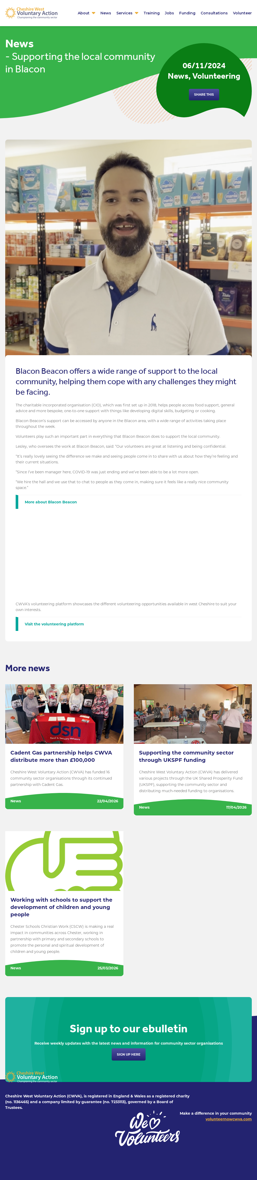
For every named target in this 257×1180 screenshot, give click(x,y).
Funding (187, 13)
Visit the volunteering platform (55, 624)
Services (124, 13)
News (105, 13)
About (83, 13)
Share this (204, 94)
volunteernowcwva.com (229, 1119)
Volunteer (242, 13)
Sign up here (128, 1054)
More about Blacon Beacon (51, 502)
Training (152, 13)
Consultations (214, 13)
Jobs (169, 13)
